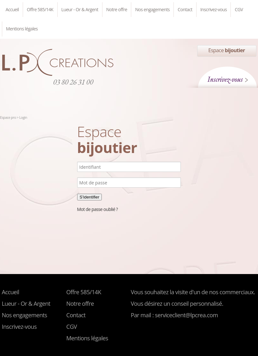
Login (23, 117)
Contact (185, 9)
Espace (226, 50)
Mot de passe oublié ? (97, 209)
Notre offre (116, 9)
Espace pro (8, 117)
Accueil (12, 9)
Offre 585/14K (40, 9)
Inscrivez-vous (213, 9)
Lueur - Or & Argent (79, 9)
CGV (239, 9)
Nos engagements (152, 9)
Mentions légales (22, 29)
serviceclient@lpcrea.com (186, 315)
